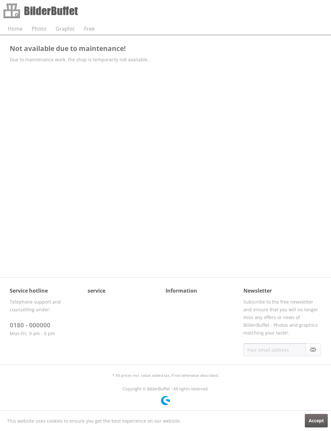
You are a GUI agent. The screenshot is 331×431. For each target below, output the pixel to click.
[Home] (15, 29)
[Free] (89, 29)
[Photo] (39, 29)
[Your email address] (274, 349)
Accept (316, 420)
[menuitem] (15, 29)
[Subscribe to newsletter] (313, 349)
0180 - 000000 (30, 325)
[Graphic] (65, 29)
